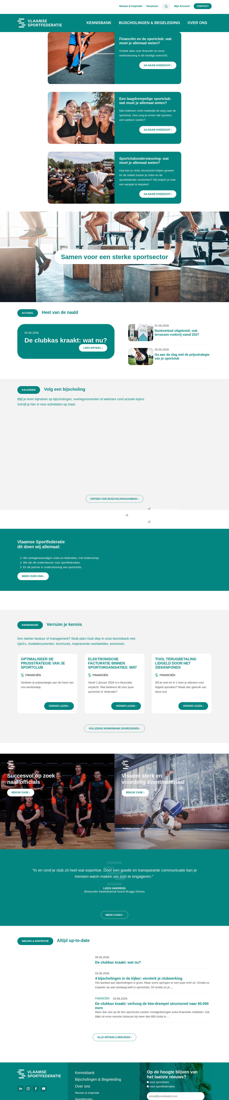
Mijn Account (182, 6)
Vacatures (152, 6)
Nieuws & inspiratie (87, 1092)
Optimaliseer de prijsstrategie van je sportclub (43, 678)
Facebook (36, 1088)
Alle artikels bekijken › (114, 1051)
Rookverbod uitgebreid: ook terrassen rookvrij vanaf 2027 (152, 338)
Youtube (43, 1088)
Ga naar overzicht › (158, 65)
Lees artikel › (101, 348)
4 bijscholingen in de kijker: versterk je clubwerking (138, 993)
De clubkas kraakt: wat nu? (85, 343)
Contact (203, 6)
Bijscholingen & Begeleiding (149, 23)
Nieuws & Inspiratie (130, 6)
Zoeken (166, 6)
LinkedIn (20, 1088)
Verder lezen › (59, 720)
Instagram (28, 1088)
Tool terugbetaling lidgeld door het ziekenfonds (175, 678)
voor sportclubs (159, 1096)
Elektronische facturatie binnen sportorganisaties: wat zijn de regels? (112, 680)
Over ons (197, 23)
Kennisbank (98, 23)
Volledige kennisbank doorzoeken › (114, 743)
